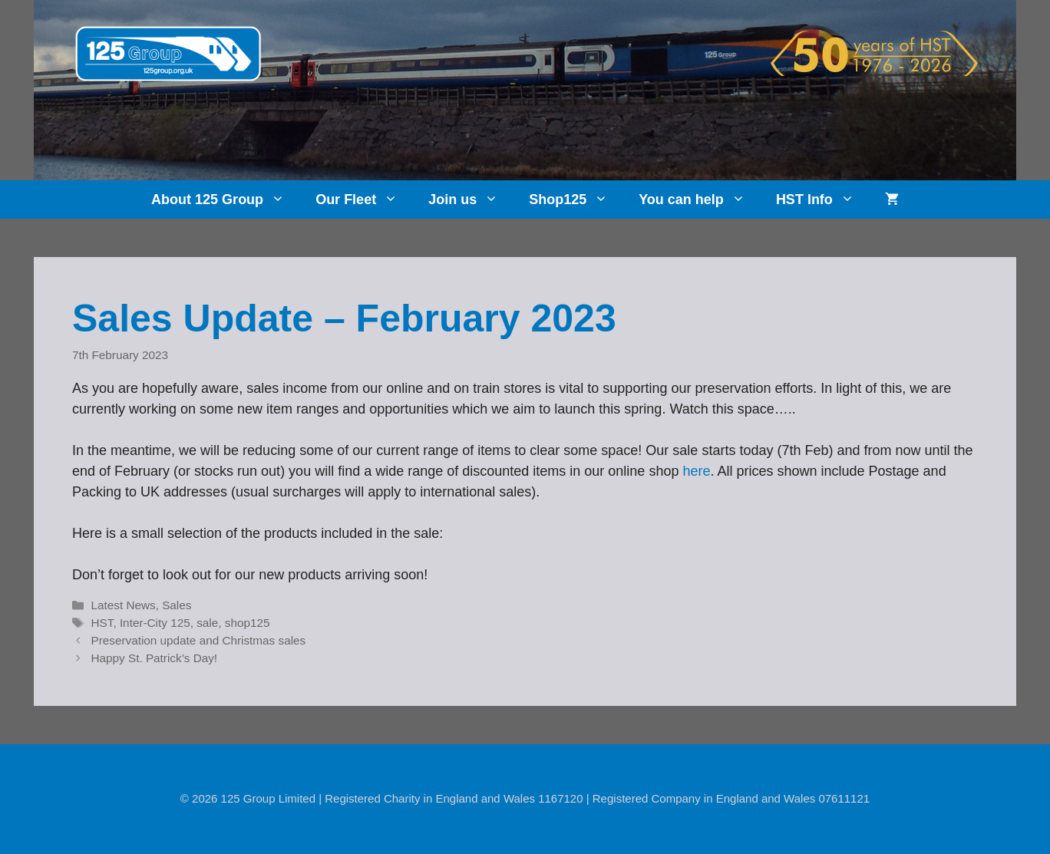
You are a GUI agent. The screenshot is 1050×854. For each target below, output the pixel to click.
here (696, 471)
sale (207, 622)
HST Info (823, 199)
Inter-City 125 (155, 622)
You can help (700, 199)
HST (102, 622)
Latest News (123, 605)
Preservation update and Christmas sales (198, 640)
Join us (470, 199)
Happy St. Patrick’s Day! (154, 657)
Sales (176, 605)
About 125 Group (225, 199)
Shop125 (576, 199)
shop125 (247, 622)
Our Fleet (364, 199)
